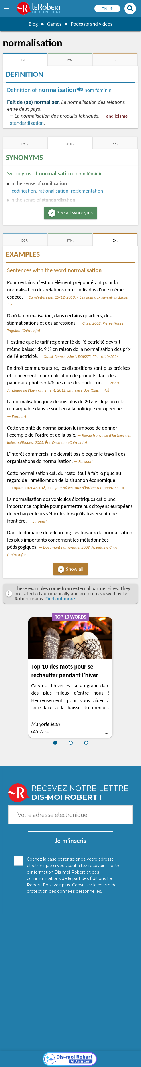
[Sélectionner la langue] (107, 8)
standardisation (27, 123)
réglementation (87, 191)
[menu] (7, 8)
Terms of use (62, 1061)
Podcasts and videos (92, 24)
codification (24, 191)
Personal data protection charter (45, 1055)
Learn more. (88, 1047)
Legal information (95, 1055)
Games (54, 24)
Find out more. (60, 599)
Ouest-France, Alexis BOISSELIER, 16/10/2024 (80, 356)
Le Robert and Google (97, 1061)
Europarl (19, 416)
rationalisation (54, 191)
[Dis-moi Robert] (70, 955)
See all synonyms (75, 213)
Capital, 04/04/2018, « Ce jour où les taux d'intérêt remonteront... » (68, 487)
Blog (32, 24)
